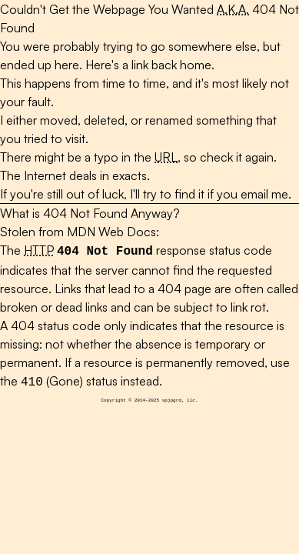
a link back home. (168, 64)
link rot (248, 305)
